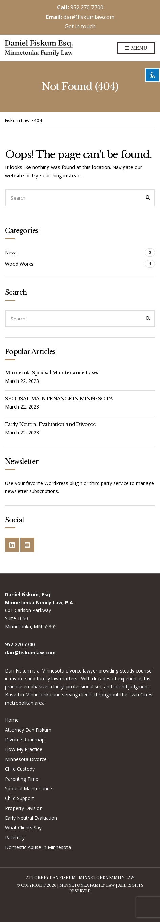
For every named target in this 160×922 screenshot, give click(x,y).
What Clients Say (23, 827)
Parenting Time (21, 778)
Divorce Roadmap (25, 739)
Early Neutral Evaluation (31, 818)
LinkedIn (12, 545)
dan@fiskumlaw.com (88, 17)
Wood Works (19, 264)
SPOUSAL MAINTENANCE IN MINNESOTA (59, 398)
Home (12, 720)
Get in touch (80, 26)
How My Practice (23, 749)
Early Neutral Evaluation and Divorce (50, 424)
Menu (136, 48)
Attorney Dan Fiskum (28, 730)
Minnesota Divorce (26, 759)
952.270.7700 (20, 644)
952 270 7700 (86, 7)
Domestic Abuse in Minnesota (38, 847)
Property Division (24, 808)
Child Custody (20, 769)
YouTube (27, 545)
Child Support (19, 798)
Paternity (15, 837)
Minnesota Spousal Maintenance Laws (51, 372)
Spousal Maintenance (28, 788)
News (11, 252)
